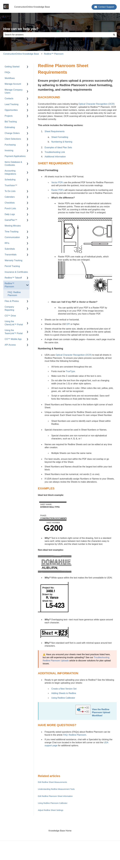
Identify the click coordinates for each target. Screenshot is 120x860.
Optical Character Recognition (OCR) (96, 104)
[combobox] (57, 34)
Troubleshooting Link (55, 152)
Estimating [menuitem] (10, 127)
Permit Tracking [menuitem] (12, 266)
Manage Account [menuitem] (13, 84)
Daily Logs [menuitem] (10, 214)
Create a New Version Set (63, 689)
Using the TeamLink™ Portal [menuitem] (14, 331)
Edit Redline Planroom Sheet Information (55, 796)
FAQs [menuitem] (7, 72)
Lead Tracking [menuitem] (11, 104)
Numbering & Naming (61, 142)
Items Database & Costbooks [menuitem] (13, 163)
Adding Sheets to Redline (63, 693)
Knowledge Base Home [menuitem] (60, 831)
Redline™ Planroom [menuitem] (9, 285)
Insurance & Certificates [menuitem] (16, 272)
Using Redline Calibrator (63, 698)
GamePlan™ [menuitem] (11, 220)
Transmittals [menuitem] (11, 254)
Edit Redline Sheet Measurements (52, 782)
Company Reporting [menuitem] (9, 308)
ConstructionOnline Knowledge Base (32, 7)
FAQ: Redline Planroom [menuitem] (14, 293)
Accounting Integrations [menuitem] (10, 172)
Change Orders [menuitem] (12, 133)
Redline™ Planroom (53, 54)
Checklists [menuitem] (10, 203)
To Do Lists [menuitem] (10, 191)
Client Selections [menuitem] (13, 139)
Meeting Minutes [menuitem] (13, 226)
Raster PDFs (57, 190)
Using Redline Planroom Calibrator (52, 803)
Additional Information (55, 156)
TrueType (70, 371)
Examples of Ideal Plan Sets (58, 147)
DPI (68, 324)
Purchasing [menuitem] (10, 145)
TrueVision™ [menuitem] (11, 185)
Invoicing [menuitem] (9, 150)
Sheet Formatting (59, 137)
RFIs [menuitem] (7, 243)
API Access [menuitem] (10, 345)
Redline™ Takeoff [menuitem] (13, 278)
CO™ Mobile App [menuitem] (13, 339)
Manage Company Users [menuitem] (14, 91)
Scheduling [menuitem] (10, 179)
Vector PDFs (57, 182)
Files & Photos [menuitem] (12, 301)
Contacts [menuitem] (9, 98)
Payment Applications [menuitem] (15, 156)
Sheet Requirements (55, 131)
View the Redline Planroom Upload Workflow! (101, 712)
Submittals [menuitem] (10, 249)
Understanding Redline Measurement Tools (56, 789)
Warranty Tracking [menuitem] (13, 260)
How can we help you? (20, 29)
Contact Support (104, 7)
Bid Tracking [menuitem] (11, 121)
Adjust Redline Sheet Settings (50, 810)
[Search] (114, 34)
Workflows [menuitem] (10, 78)
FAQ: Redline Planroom (74, 735)
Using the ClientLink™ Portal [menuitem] (14, 323)
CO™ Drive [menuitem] (10, 316)
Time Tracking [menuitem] (11, 231)
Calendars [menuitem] (10, 197)
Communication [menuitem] (12, 237)
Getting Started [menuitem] (12, 66)
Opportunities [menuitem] (11, 110)
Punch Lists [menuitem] (10, 208)
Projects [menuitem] (9, 116)
